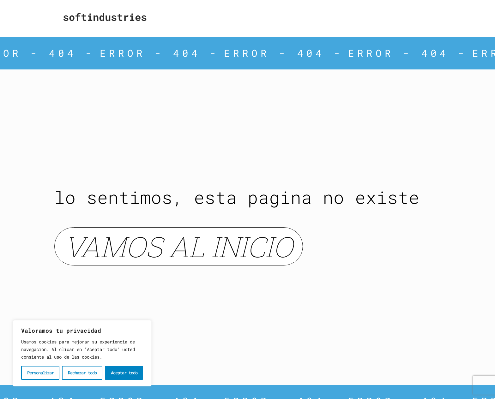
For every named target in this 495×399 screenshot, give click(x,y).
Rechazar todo (82, 373)
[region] (82, 353)
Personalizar (40, 373)
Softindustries (105, 17)
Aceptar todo (124, 373)
